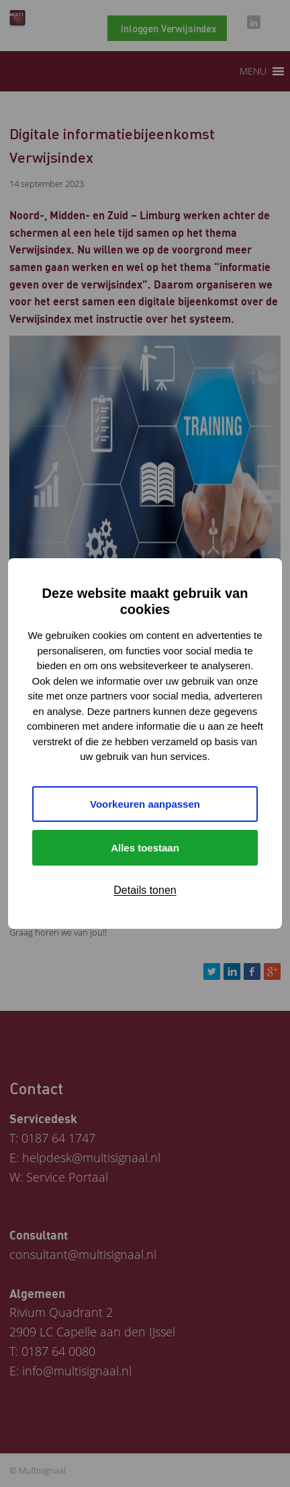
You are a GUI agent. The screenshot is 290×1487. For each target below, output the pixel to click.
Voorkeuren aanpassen (145, 804)
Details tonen (144, 890)
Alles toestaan (145, 847)
